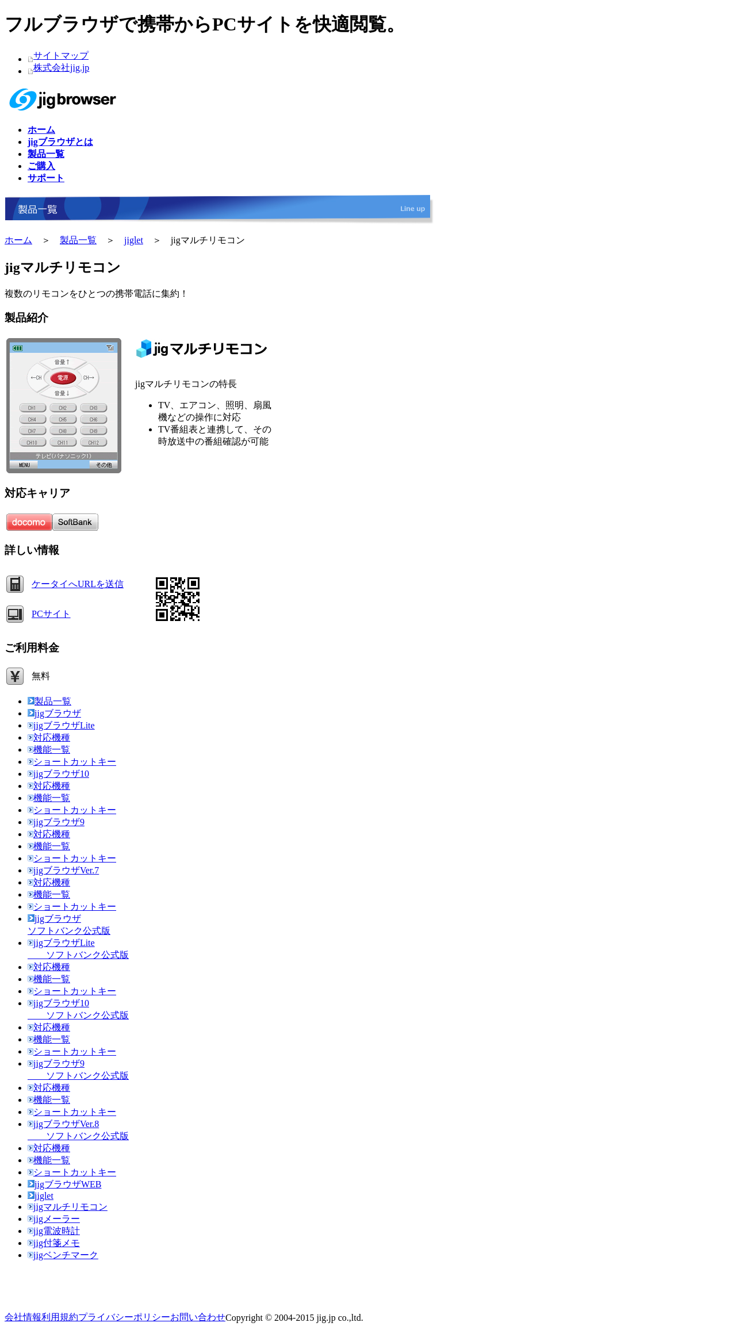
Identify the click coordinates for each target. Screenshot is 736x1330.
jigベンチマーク (63, 1255)
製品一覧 (78, 240)
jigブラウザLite (61, 725)
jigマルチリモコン (68, 1207)
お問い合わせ (197, 1317)
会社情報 (23, 1317)
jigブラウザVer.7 (63, 870)
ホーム (18, 240)
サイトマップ (61, 55)
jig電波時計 (54, 1231)
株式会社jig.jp (61, 67)
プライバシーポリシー (124, 1317)
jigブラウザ (54, 713)
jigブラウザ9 (56, 822)
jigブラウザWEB (64, 1184)
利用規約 (59, 1317)
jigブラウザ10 (58, 774)
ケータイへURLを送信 (78, 584)
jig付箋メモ (54, 1243)
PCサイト (51, 614)
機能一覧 (49, 749)
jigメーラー (54, 1219)
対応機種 (49, 737)
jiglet (133, 240)
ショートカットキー (72, 761)
